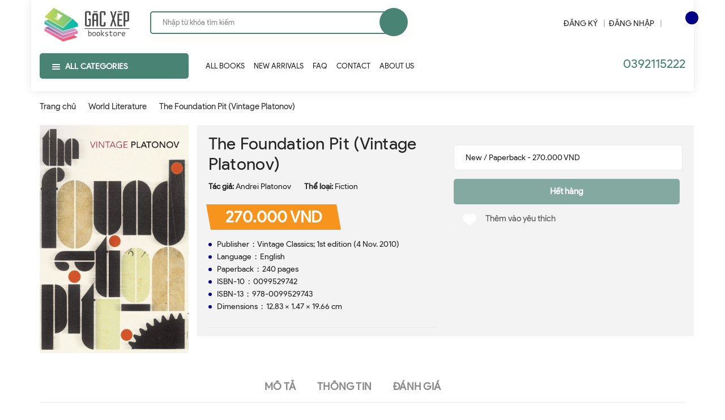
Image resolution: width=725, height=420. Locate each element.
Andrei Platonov (263, 186)
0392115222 (654, 63)
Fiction (346, 186)
